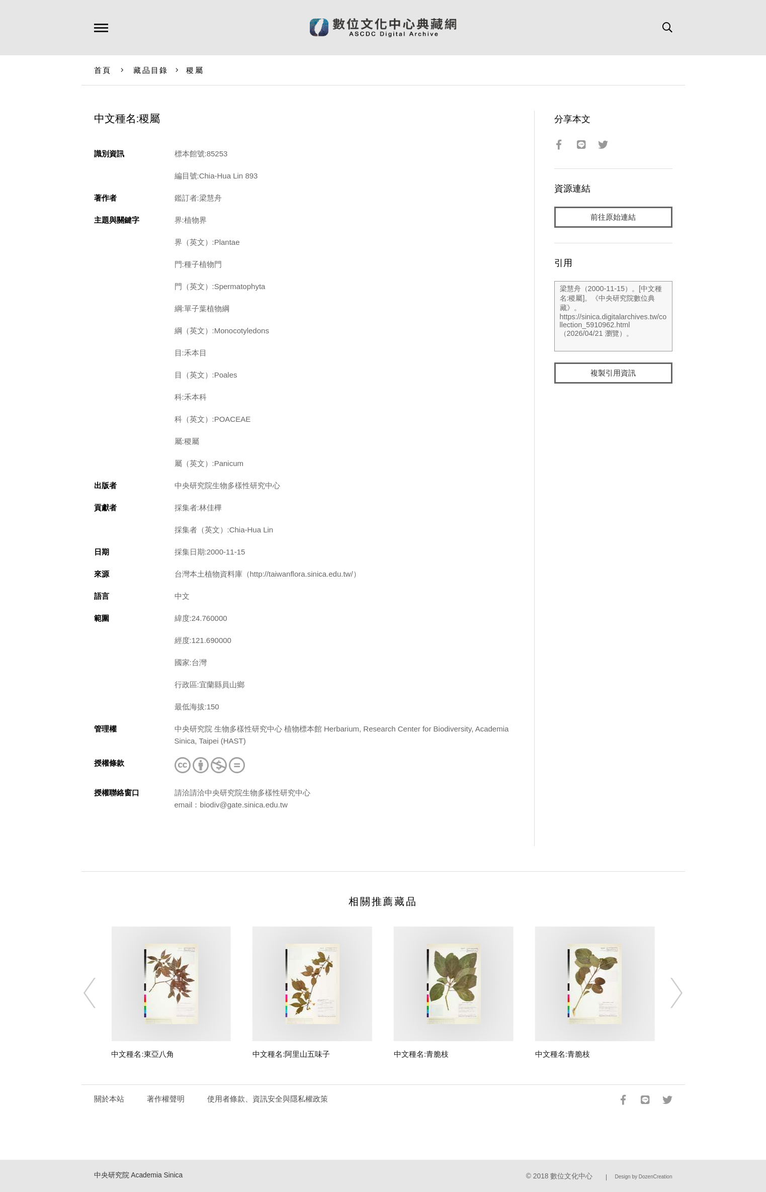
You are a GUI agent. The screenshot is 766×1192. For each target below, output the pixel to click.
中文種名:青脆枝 (421, 1054)
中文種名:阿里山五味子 (291, 1054)
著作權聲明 (166, 1098)
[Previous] (98, 993)
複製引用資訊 (613, 373)
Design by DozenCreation (643, 1176)
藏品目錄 (150, 70)
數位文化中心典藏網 (383, 27)
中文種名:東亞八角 (142, 1054)
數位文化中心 (571, 1176)
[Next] (667, 993)
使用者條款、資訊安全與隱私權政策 (267, 1098)
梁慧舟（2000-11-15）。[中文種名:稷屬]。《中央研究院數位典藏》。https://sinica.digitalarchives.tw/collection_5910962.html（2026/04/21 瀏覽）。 (613, 316)
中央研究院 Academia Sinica (138, 1175)
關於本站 (109, 1098)
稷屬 (195, 70)
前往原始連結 (613, 217)
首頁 (103, 70)
